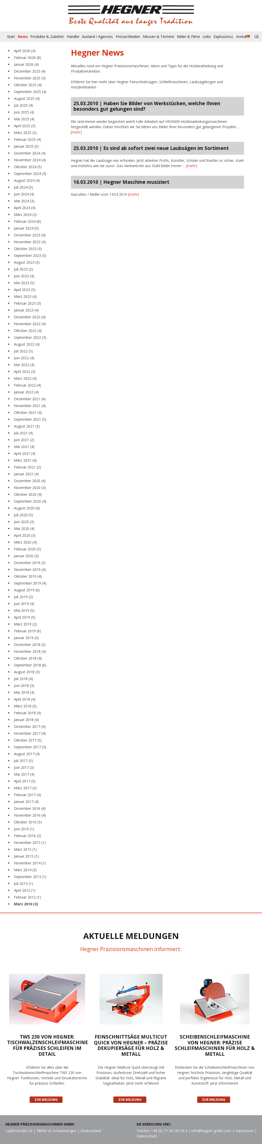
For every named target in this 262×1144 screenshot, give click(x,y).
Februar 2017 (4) (27, 794)
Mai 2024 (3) (24, 200)
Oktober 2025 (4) (28, 84)
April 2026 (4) (24, 50)
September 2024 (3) (30, 173)
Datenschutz (146, 1136)
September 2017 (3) (30, 747)
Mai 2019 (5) (24, 610)
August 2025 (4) (27, 98)
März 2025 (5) (25, 132)
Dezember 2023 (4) (30, 235)
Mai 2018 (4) (24, 692)
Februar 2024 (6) (27, 221)
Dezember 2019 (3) (30, 562)
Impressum (244, 1130)
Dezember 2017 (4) (30, 726)
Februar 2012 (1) (27, 897)
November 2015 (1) (30, 842)
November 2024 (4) (30, 160)
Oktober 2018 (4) (28, 658)
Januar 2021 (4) (26, 474)
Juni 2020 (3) (24, 521)
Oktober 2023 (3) (28, 248)
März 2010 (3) (26, 904)
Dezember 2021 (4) (30, 398)
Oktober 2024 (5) (28, 166)
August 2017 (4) (27, 753)
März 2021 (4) (25, 460)
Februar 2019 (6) (27, 631)
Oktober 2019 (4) (28, 576)
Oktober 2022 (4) (28, 330)
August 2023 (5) (27, 262)
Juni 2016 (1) (24, 828)
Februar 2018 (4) (27, 712)
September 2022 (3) (30, 337)
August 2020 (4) (27, 508)
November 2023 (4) (30, 241)
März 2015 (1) (25, 849)
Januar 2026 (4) (26, 64)
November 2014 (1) (30, 863)
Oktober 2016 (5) (28, 822)
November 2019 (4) (30, 569)
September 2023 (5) (30, 255)
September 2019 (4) (30, 583)
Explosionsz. (224, 36)
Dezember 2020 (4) (30, 480)
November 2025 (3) (30, 78)
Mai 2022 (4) (24, 364)
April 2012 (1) (24, 890)
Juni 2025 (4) (24, 112)
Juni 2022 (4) (24, 357)
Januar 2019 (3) (26, 637)
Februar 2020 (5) (27, 549)
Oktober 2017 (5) (28, 740)
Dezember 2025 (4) (30, 71)
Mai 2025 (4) (24, 119)
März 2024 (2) (25, 214)
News (23, 36)
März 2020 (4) (25, 542)
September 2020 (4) (30, 501)
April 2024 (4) (24, 207)
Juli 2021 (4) (23, 433)
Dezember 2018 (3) (30, 644)
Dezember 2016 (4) (30, 808)
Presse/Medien (128, 36)
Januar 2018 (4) (26, 719)
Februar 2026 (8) (27, 57)
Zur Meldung (46, 1099)
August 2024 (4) (27, 180)
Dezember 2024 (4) (30, 153)
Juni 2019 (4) (24, 603)
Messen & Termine (158, 36)
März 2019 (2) (25, 624)
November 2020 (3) (30, 487)
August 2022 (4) (27, 344)
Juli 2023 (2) (23, 269)
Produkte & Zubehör (47, 36)
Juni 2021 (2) (24, 439)
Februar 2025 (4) (27, 139)
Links (207, 36)
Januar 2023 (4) (26, 310)
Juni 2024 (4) (24, 194)
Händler (73, 36)
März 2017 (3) (25, 788)
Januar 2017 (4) (26, 801)
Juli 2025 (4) (23, 105)
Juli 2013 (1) (23, 883)
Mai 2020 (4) (24, 528)
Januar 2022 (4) (26, 392)
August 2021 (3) (27, 426)
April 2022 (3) (24, 371)
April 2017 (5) (24, 781)
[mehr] (76, 132)
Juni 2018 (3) (24, 685)
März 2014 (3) (25, 869)
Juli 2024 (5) (23, 187)
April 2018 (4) (24, 699)
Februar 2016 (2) (27, 835)
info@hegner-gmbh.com (211, 1130)
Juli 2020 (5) (23, 514)
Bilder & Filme (188, 36)
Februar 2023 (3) (27, 303)
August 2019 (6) (27, 590)
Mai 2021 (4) (24, 446)
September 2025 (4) (30, 91)
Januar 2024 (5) (26, 228)
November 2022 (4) (30, 323)
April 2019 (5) (24, 617)
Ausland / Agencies (97, 36)
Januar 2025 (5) (26, 146)
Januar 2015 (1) (26, 856)
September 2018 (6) (30, 665)
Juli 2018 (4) (23, 678)
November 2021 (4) (30, 405)
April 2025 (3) (24, 125)
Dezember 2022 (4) (30, 317)
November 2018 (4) (30, 651)
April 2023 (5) (24, 289)
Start (11, 36)
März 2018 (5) (25, 706)
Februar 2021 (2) (27, 467)
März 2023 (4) (25, 296)
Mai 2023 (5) (24, 282)
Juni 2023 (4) (24, 276)
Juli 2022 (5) (23, 351)
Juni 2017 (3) (24, 767)
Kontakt (242, 36)
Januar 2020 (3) (26, 555)
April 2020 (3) (24, 535)
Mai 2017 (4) (24, 774)
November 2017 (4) (30, 733)
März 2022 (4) (25, 378)
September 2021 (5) (30, 419)
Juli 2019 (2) (23, 596)
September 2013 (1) (30, 876)
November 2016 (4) (30, 815)
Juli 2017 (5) (23, 760)
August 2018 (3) (27, 671)
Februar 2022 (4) (27, 385)
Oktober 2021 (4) (28, 412)
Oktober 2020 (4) (28, 494)
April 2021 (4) (24, 453)
